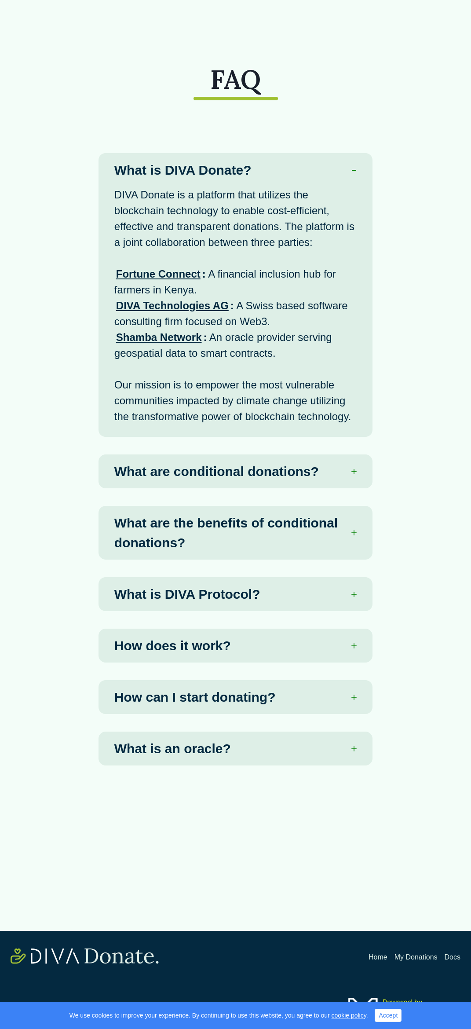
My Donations (416, 957)
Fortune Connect (158, 274)
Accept (388, 1015)
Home (378, 957)
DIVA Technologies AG (172, 305)
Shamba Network (159, 337)
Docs (452, 957)
